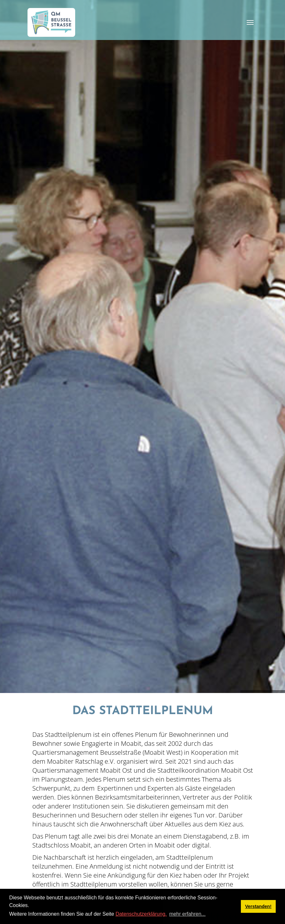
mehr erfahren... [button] (187, 914)
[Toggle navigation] (250, 22)
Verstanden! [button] (258, 906)
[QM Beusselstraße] (51, 22)
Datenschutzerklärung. (141, 914)
